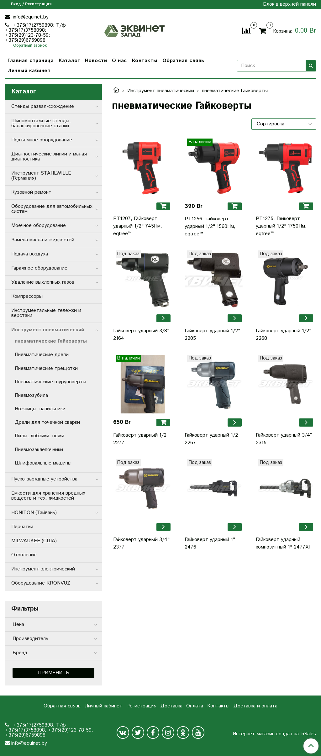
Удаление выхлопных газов (42, 282)
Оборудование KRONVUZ (40, 583)
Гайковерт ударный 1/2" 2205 (212, 334)
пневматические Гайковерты (51, 341)
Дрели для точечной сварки (47, 422)
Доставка (171, 706)
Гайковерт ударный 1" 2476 (210, 543)
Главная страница (31, 60)
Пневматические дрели (42, 354)
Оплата (194, 706)
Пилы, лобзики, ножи (39, 435)
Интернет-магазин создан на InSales (274, 734)
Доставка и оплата (255, 706)
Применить (53, 672)
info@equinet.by (30, 17)
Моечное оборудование (38, 225)
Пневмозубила (31, 395)
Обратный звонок (30, 46)
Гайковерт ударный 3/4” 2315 (284, 439)
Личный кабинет (29, 70)
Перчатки (22, 526)
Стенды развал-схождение (42, 106)
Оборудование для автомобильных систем (51, 209)
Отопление (24, 555)
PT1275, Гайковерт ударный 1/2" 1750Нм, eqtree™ (281, 226)
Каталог (69, 60)
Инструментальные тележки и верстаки (46, 313)
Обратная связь (183, 60)
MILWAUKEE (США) (34, 540)
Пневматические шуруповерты (50, 382)
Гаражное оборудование (39, 268)
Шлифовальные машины (43, 463)
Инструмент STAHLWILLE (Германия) (41, 176)
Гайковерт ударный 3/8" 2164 (141, 334)
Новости (96, 60)
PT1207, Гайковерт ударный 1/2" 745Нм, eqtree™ (137, 226)
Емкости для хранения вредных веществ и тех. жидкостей (48, 496)
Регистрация (141, 706)
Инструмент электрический (43, 569)
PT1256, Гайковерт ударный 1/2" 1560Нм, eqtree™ (210, 226)
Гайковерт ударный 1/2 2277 (139, 439)
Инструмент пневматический (160, 90)
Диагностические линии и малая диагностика (49, 156)
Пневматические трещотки (46, 368)
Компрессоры (27, 296)
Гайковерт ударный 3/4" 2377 (141, 543)
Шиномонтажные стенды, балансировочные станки (41, 123)
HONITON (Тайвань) (34, 512)
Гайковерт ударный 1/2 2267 (211, 439)
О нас (119, 60)
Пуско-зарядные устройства (44, 479)
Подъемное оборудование (41, 140)
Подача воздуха (29, 254)
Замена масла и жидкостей (42, 240)
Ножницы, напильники (40, 408)
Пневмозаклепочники (39, 449)
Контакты (144, 60)
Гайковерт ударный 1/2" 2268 (283, 334)
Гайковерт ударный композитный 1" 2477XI (283, 543)
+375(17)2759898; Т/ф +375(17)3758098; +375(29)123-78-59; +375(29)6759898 (35, 33)
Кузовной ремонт (31, 192)
